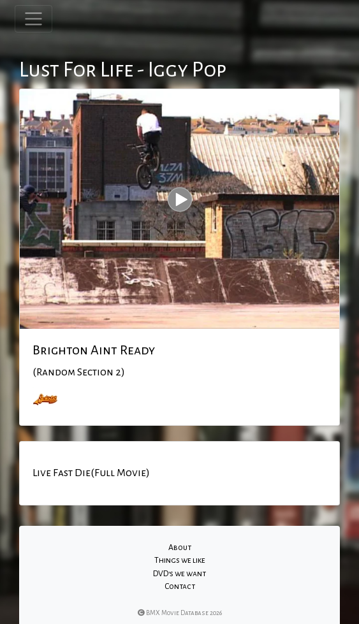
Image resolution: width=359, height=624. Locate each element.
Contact (180, 586)
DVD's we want (179, 573)
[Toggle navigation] (33, 19)
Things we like (179, 560)
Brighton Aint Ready (94, 350)
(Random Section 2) (79, 372)
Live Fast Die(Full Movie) (91, 473)
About (179, 547)
